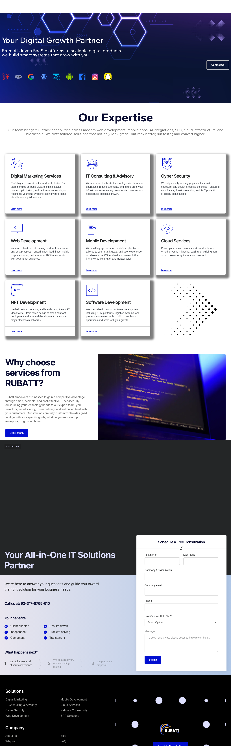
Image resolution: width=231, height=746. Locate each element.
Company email (153, 585)
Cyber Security (14, 710)
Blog (63, 735)
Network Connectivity (74, 710)
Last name (189, 554)
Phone (148, 600)
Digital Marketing (16, 699)
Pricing (148, 6)
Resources (100, 6)
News (84, 6)
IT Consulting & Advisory (21, 704)
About (70, 6)
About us (11, 735)
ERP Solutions (69, 715)
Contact (118, 6)
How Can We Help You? (158, 616)
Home (57, 6)
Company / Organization (158, 570)
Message (150, 631)
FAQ (63, 741)
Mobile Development (73, 699)
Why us (133, 6)
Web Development (17, 715)
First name (150, 554)
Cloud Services (70, 704)
